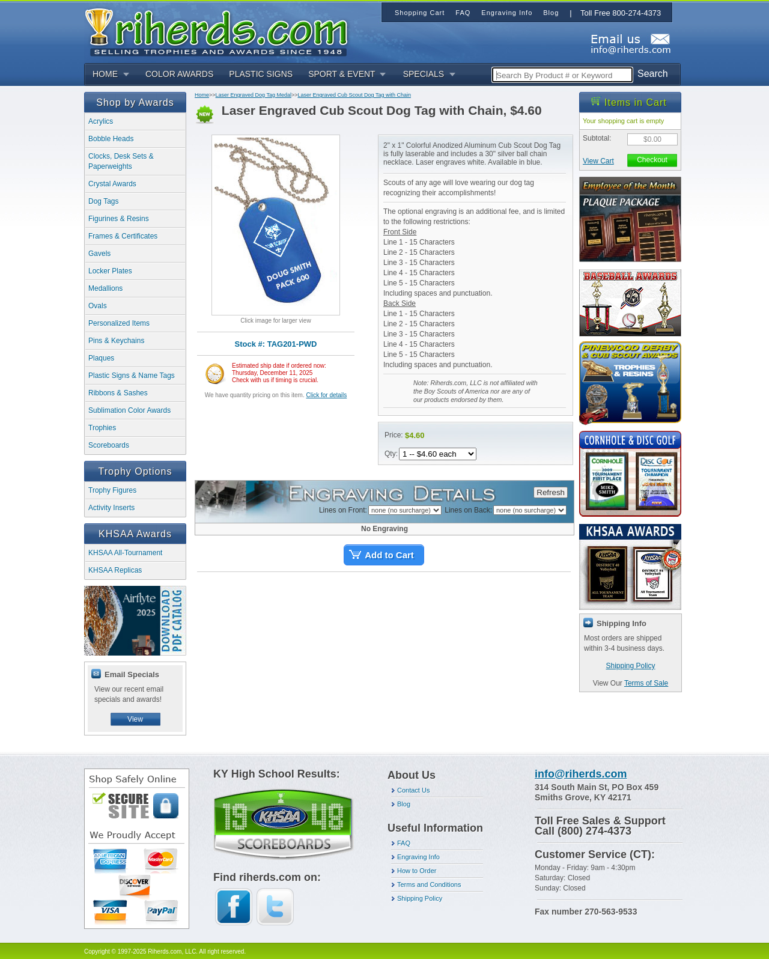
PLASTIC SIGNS (261, 74)
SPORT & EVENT (341, 74)
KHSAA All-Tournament (125, 553)
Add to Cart (389, 555)
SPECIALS (423, 74)
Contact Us (413, 790)
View (135, 719)
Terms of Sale (646, 683)
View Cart (598, 161)
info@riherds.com (581, 774)
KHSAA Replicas (115, 570)
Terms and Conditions (429, 884)
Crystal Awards (112, 184)
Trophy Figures (112, 490)
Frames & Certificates (122, 236)
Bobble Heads (110, 139)
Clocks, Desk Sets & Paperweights (121, 161)
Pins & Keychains (116, 340)
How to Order (416, 870)
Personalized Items (119, 323)
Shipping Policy (630, 666)
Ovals (97, 306)
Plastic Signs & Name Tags (131, 375)
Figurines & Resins (118, 219)
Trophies (102, 428)
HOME (105, 74)
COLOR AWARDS (179, 74)
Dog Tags (103, 201)
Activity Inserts (111, 508)
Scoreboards (108, 445)
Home (202, 95)
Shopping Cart (420, 12)
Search (652, 73)
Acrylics (100, 121)
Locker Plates (110, 271)
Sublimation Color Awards (129, 410)
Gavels (99, 253)
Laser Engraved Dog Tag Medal (253, 95)
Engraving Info (418, 856)
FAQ (403, 843)
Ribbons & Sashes (118, 393)
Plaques (101, 358)
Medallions (105, 288)
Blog (403, 804)
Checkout (652, 160)
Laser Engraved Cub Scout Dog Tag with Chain (353, 95)
